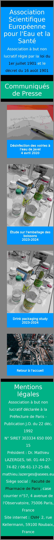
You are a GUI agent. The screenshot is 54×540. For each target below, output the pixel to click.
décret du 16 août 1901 (27, 70)
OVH (35, 517)
